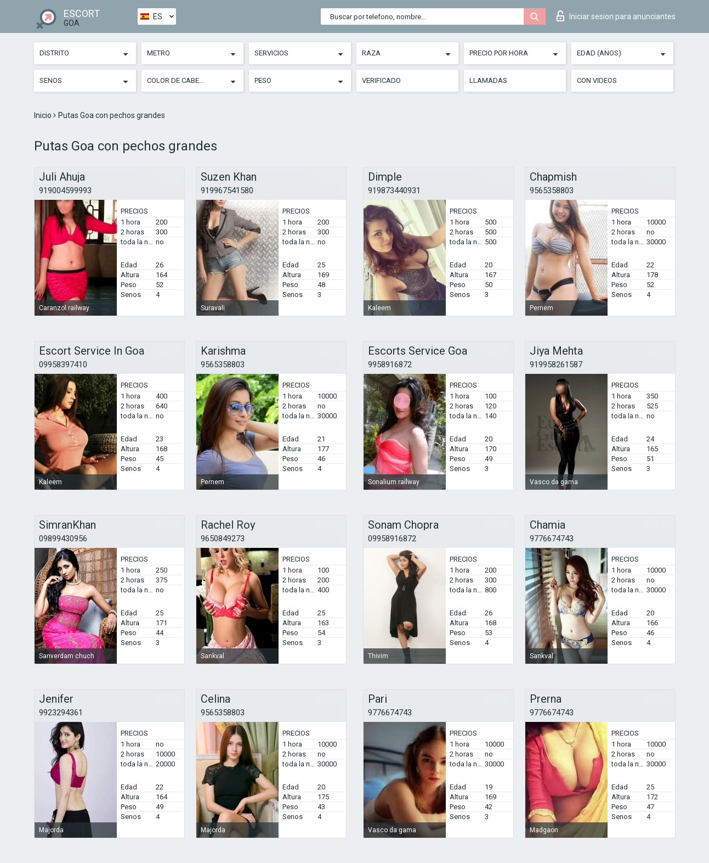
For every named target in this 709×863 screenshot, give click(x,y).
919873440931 (394, 190)
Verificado (381, 80)
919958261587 (556, 364)
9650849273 (223, 538)
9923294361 (61, 713)
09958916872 (392, 538)
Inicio (43, 115)
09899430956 (63, 538)
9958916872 (390, 364)
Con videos (597, 80)
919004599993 (65, 190)
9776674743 (552, 538)
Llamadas (488, 80)
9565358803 (552, 190)
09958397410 (63, 364)
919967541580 (227, 190)
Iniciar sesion (616, 16)
